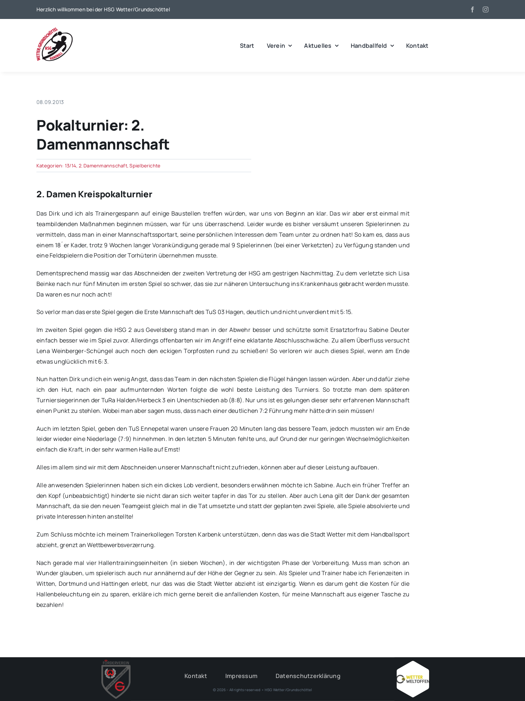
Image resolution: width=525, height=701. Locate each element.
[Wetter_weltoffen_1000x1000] (412, 664)
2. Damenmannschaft (103, 165)
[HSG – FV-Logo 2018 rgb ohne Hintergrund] (116, 662)
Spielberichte (144, 165)
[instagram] (486, 9)
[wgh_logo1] (54, 29)
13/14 (70, 165)
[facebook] (472, 9)
